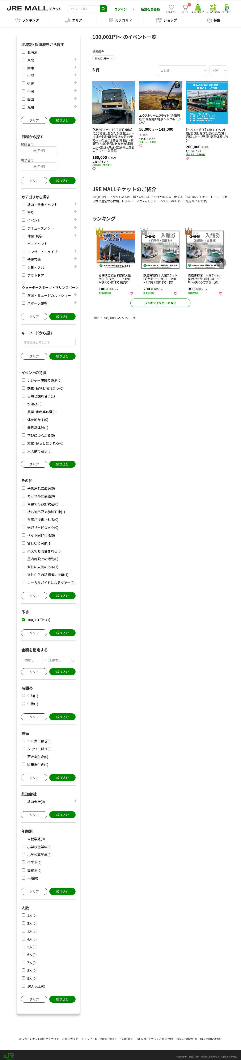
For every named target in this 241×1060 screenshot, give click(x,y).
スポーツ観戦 (37, 300)
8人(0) (32, 967)
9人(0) (32, 975)
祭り (30, 209)
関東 (30, 65)
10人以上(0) (36, 983)
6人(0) (32, 951)
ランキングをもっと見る (160, 301)
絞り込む (62, 117)
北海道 (32, 49)
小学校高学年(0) (39, 851)
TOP (96, 316)
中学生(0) (34, 859)
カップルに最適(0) (41, 493)
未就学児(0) (36, 836)
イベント (34, 217)
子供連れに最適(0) (41, 485)
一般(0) (32, 875)
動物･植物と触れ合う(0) (45, 385)
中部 (30, 72)
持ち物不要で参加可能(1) (46, 508)
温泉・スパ (35, 264)
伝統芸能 (34, 256)
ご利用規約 (126, 1036)
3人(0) (32, 928)
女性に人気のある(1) (42, 564)
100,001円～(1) (38, 616)
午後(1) (32, 700)
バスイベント (37, 240)
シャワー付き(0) (39, 745)
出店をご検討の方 (186, 1036)
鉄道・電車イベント (42, 201)
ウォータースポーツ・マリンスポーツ (50, 284)
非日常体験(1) (37, 424)
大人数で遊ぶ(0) (39, 448)
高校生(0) (34, 867)
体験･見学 (34, 233)
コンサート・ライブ (42, 248)
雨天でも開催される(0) (44, 548)
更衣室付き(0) (37, 753)
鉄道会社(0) (36, 798)
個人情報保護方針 (211, 1036)
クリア (34, 117)
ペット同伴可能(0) (41, 532)
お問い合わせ (108, 1036)
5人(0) (32, 944)
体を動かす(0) (37, 416)
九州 (30, 104)
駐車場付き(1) (37, 761)
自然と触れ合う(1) (41, 393)
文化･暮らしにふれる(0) (45, 440)
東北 (30, 57)
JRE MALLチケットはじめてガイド (38, 1036)
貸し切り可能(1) (39, 540)
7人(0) (32, 959)
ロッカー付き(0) (39, 738)
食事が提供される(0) (42, 516)
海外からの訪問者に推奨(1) (47, 571)
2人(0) (32, 920)
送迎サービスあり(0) (42, 524)
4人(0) (32, 936)
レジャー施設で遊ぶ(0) (44, 377)
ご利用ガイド (70, 1036)
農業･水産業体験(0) (42, 408)
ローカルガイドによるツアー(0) (51, 579)
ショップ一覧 (89, 1036)
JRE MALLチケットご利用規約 (154, 1036)
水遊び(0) (34, 400)
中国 (30, 88)
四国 (30, 96)
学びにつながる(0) (41, 432)
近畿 (30, 80)
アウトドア (35, 272)
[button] (221, 260)
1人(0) (32, 912)
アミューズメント (40, 225)
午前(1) (32, 692)
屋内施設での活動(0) (42, 556)
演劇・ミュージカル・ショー (49, 292)
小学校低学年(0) (39, 844)
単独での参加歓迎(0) (42, 501)
